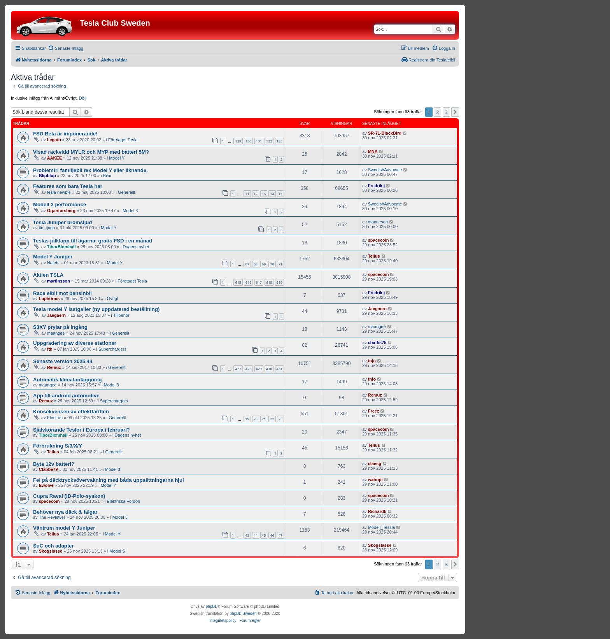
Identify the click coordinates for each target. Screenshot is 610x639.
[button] (455, 112)
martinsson (58, 281)
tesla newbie (59, 192)
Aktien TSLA (48, 275)
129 (238, 141)
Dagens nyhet (136, 246)
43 (247, 535)
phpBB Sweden (243, 613)
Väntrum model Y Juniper (64, 528)
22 (272, 418)
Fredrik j (376, 185)
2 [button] (437, 112)
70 (272, 264)
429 (259, 368)
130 (248, 141)
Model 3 (130, 210)
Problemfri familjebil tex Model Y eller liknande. (90, 170)
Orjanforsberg (61, 210)
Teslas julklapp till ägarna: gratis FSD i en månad (92, 241)
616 (248, 282)
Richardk (377, 511)
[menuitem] (65, 48)
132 (269, 141)
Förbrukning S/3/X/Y (57, 446)
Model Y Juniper (52, 257)
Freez (373, 411)
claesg (374, 463)
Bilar (107, 175)
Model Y (116, 158)
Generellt (126, 192)
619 (279, 282)
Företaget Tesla (123, 139)
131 (259, 141)
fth (50, 349)
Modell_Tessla (381, 527)
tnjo (372, 360)
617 (259, 282)
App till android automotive (66, 395)
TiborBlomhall (61, 246)
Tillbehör (121, 315)
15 (280, 193)
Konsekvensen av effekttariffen (71, 411)
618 (269, 282)
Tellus (374, 256)
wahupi (375, 479)
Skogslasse (51, 551)
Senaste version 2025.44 (63, 361)
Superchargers (112, 349)
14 (272, 193)
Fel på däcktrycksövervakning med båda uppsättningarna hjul (108, 480)
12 (256, 193)
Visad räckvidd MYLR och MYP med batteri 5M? (91, 152)
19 (247, 418)
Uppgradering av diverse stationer (74, 343)
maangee (56, 333)
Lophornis (49, 298)
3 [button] (446, 112)
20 (256, 418)
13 (264, 193)
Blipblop (47, 175)
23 (280, 418)
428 (248, 368)
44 (256, 535)
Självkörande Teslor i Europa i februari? (81, 430)
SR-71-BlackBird (384, 133)
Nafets (53, 262)
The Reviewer (52, 517)
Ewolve (46, 485)
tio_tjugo (47, 227)
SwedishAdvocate (385, 169)
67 (247, 264)
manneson (378, 221)
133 (279, 141)
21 (264, 418)
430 (269, 368)
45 (264, 535)
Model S (117, 551)
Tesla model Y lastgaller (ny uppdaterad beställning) (96, 309)
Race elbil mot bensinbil (62, 293)
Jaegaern (56, 315)
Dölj (82, 98)
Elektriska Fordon (123, 501)
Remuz (54, 367)
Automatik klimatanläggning (67, 380)
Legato (54, 139)
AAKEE (54, 158)
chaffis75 (377, 342)
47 (280, 535)
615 (238, 282)
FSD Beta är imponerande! (65, 134)
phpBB (211, 606)
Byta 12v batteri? (53, 464)
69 (264, 264)
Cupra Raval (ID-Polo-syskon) (69, 496)
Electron (55, 417)
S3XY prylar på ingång (60, 327)
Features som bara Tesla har (67, 186)
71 (280, 264)
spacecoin (378, 240)
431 (279, 368)
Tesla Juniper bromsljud (62, 222)
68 (256, 264)
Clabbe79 (48, 469)
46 (272, 535)
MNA (373, 151)
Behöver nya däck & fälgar (65, 512)
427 (238, 368)
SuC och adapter (53, 546)
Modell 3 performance (59, 204)
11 (247, 193)
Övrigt (112, 298)
